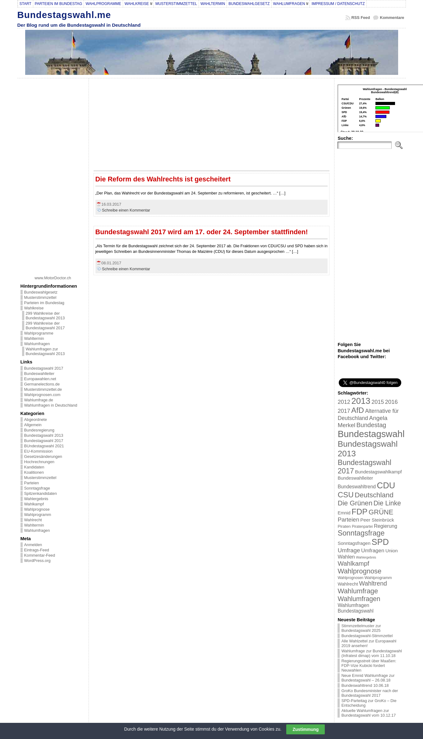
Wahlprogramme (38, 333)
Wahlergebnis (36, 498)
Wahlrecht (33, 520)
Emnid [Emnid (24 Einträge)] (344, 512)
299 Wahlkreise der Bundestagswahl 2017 (45, 325)
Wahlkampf (34, 504)
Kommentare (392, 17)
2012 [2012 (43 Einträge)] (344, 402)
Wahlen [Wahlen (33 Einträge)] (346, 556)
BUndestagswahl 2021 (44, 446)
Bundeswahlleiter (39, 373)
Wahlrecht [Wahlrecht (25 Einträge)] (348, 584)
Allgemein (33, 424)
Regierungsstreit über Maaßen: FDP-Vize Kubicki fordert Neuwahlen (368, 666)
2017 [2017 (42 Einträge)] (344, 411)
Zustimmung (305, 729)
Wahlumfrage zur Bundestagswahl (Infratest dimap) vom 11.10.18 (371, 653)
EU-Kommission (38, 451)
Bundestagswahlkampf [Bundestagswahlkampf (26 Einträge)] (378, 471)
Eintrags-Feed (36, 550)
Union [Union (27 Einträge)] (391, 550)
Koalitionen (34, 472)
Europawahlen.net (40, 378)
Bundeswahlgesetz (40, 292)
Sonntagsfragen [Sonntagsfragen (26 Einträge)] (354, 543)
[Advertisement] (53, 174)
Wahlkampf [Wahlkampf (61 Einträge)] (353, 563)
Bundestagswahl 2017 (43, 368)
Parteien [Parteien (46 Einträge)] (348, 519)
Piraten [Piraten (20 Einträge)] (344, 526)
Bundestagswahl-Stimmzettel (367, 635)
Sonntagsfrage (37, 488)
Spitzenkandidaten (40, 493)
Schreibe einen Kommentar (126, 210)
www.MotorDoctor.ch (52, 278)
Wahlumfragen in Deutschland (50, 405)
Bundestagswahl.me (64, 15)
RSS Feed (361, 17)
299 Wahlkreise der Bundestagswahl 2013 (45, 315)
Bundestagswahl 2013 (43, 435)
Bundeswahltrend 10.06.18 (365, 685)
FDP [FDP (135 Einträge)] (359, 511)
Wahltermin (34, 338)
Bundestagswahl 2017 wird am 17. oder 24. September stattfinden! (201, 232)
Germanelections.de (42, 384)
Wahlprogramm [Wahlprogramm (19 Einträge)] (378, 577)
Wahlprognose (37, 509)
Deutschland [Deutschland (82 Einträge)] (374, 495)
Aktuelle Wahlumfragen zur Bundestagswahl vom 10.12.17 (368, 713)
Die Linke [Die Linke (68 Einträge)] (387, 503)
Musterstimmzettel (40, 297)
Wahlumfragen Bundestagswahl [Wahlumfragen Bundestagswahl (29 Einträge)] (355, 608)
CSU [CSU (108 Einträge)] (345, 494)
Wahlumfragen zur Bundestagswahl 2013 (45, 351)
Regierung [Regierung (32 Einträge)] (385, 526)
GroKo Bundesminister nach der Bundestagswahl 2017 (369, 693)
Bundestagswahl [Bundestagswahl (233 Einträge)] (371, 434)
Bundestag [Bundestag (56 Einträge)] (371, 425)
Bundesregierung (39, 430)
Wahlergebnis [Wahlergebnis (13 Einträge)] (366, 557)
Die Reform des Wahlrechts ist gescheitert (163, 179)
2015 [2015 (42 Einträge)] (377, 402)
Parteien (31, 483)
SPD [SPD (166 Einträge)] (380, 542)
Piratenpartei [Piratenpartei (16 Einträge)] (362, 526)
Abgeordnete (35, 419)
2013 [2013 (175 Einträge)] (360, 401)
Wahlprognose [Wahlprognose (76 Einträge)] (359, 571)
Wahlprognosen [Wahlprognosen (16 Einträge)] (350, 578)
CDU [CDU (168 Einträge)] (386, 485)
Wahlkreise (34, 308)
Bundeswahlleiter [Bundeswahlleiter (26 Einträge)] (355, 478)
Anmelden (33, 544)
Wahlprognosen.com (42, 394)
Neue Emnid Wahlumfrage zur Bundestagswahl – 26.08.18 (367, 677)
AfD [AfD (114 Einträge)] (357, 410)
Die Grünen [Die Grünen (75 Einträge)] (355, 503)
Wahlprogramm (37, 514)
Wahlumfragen (37, 343)
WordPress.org (37, 560)
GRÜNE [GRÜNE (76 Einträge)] (381, 512)
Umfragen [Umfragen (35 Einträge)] (372, 551)
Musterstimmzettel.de (43, 389)
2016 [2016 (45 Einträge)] (391, 402)
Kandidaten (34, 467)
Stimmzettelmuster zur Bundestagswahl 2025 (361, 628)
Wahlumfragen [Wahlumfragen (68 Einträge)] (359, 598)
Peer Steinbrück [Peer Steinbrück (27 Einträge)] (377, 519)
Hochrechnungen (39, 461)
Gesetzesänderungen (43, 456)
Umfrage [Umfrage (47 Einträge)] (349, 550)
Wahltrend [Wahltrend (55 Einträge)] (373, 583)
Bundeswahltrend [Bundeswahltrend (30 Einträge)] (357, 486)
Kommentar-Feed (39, 555)
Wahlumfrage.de (38, 400)
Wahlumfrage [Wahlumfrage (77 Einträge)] (358, 591)
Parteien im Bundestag (44, 302)
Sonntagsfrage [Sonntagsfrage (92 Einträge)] (361, 533)
